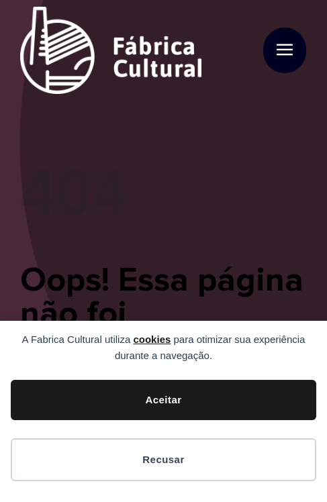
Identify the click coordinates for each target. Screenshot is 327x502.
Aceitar (163, 399)
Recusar (163, 459)
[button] (284, 51)
